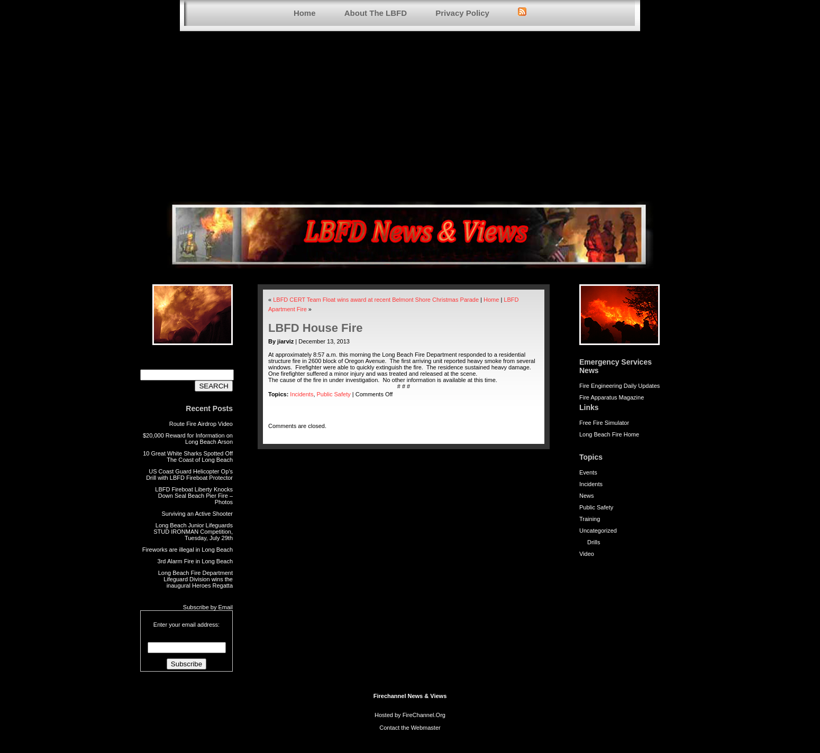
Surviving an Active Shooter (197, 513)
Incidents (591, 484)
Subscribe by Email (208, 607)
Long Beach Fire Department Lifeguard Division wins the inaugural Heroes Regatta (195, 579)
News (586, 495)
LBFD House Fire (315, 327)
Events (588, 472)
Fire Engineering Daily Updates (619, 386)
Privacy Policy (462, 12)
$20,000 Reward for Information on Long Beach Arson (188, 438)
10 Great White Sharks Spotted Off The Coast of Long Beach (188, 456)
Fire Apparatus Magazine (611, 397)
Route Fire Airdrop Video (201, 424)
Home (305, 12)
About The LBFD (375, 12)
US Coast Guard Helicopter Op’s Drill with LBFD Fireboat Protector (189, 474)
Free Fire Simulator (604, 423)
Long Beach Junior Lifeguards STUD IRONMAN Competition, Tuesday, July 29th (193, 531)
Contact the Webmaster (409, 727)
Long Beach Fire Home (609, 434)
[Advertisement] (410, 117)
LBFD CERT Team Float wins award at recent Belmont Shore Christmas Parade (376, 299)
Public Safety (596, 507)
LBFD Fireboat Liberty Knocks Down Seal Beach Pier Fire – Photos (194, 495)
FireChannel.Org (424, 715)
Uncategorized (598, 530)
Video (586, 554)
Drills (593, 542)
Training (589, 519)
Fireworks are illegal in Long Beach (187, 549)
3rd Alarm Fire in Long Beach (195, 561)
